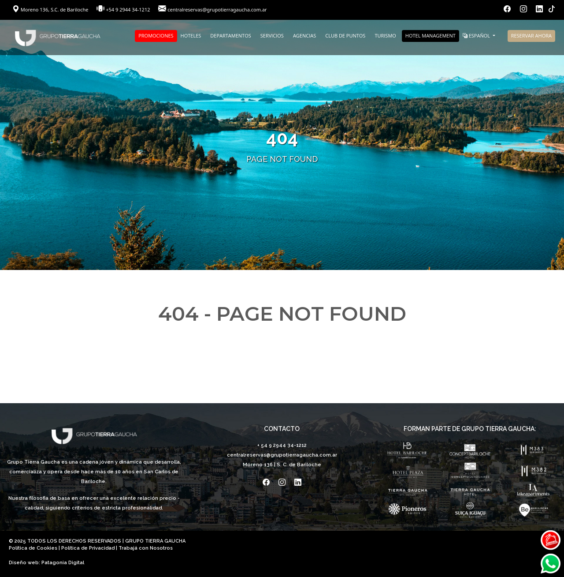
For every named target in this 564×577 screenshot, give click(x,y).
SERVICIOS (272, 35)
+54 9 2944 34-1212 (128, 9)
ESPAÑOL (477, 35)
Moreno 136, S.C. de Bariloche (50, 9)
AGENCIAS (304, 35)
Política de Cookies (33, 548)
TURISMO (385, 35)
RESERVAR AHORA (531, 35)
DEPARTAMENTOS (230, 35)
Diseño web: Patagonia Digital (46, 563)
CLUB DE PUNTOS (345, 35)
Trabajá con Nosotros (146, 548)
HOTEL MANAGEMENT (430, 35)
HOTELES (191, 35)
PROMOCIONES (155, 35)
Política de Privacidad (88, 548)
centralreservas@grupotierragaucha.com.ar (217, 9)
